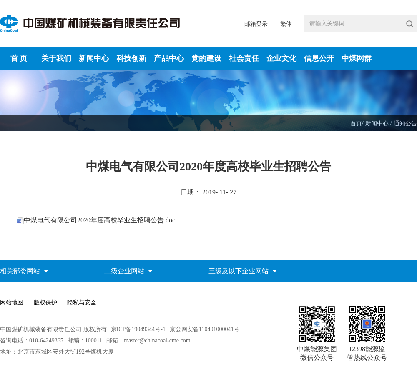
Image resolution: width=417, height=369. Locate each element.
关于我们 (56, 58)
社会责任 (244, 58)
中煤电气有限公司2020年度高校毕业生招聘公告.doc (96, 220)
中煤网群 (357, 58)
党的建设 (206, 58)
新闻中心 (94, 58)
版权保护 (45, 302)
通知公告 (405, 123)
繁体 (286, 24)
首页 (356, 123)
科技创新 (131, 58)
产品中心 (169, 58)
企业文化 (281, 58)
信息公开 (319, 58)
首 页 (19, 58)
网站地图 (11, 302)
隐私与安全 (81, 302)
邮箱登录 (256, 24)
